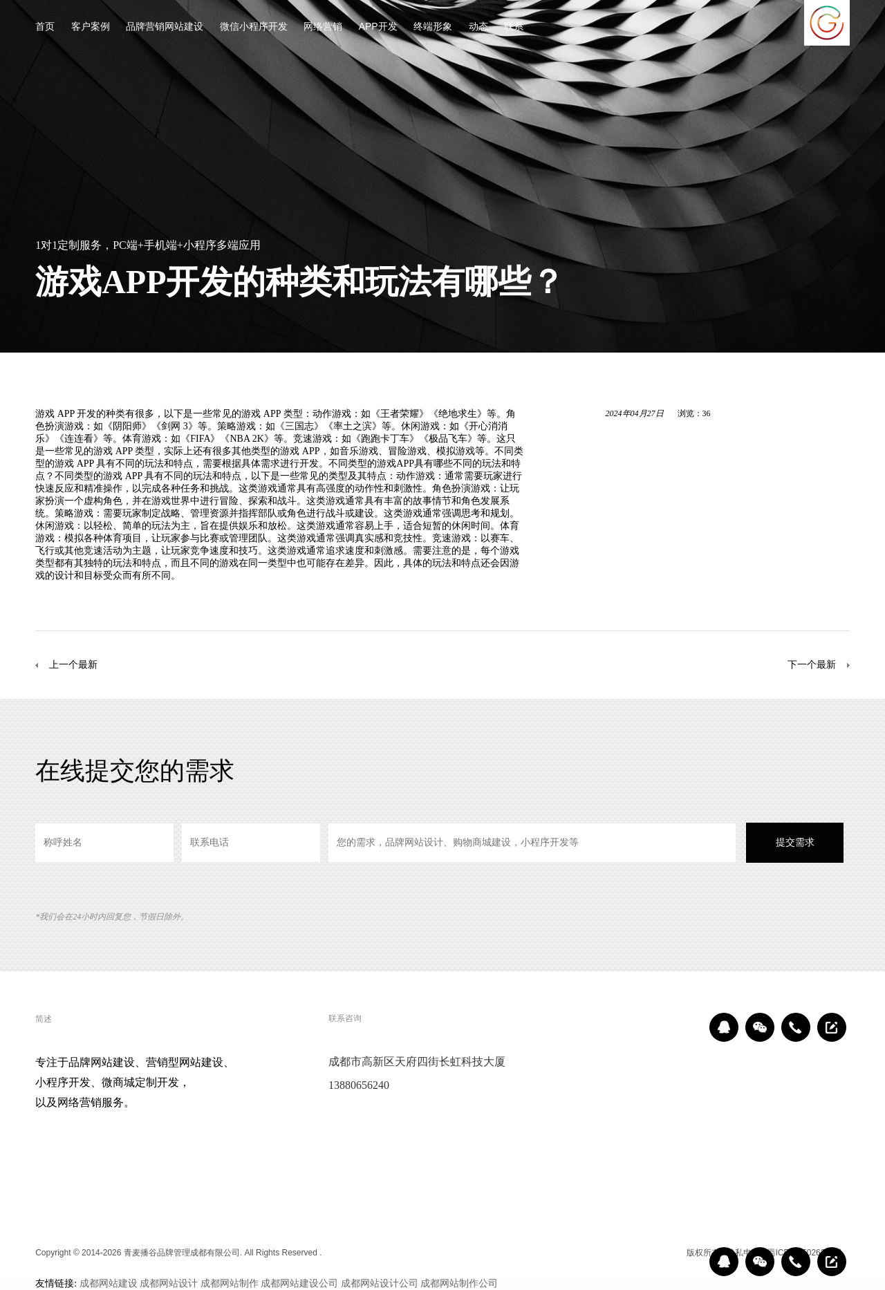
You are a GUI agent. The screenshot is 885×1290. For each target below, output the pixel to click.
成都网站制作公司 (459, 1283)
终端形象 (432, 27)
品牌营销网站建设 (164, 27)
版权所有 (703, 1253)
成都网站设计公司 (379, 1283)
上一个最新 (73, 664)
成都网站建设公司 (299, 1283)
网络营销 (323, 27)
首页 (45, 27)
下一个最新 (812, 664)
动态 (478, 27)
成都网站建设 (109, 1283)
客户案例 (90, 27)
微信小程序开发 (254, 27)
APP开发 (378, 27)
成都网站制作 (230, 1283)
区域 (669, 1253)
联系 (513, 27)
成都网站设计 (169, 1283)
